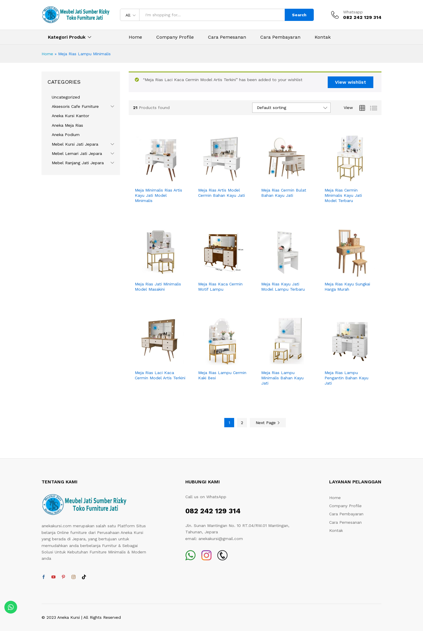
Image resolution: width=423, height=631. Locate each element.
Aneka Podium (66, 134)
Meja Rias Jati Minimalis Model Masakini (158, 287)
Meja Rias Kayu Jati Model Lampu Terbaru (283, 287)
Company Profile (175, 37)
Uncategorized (66, 97)
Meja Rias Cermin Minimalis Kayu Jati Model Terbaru (343, 195)
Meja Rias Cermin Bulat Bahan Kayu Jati (283, 193)
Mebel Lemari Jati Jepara (77, 153)
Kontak (323, 37)
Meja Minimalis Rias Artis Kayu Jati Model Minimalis (158, 195)
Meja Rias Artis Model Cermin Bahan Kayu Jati (221, 193)
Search (299, 14)
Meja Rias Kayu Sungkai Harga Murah (347, 287)
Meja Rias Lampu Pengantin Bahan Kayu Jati (346, 377)
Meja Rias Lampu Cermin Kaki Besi (222, 375)
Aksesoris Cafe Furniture (75, 106)
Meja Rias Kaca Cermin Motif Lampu (220, 287)
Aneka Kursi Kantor (70, 115)
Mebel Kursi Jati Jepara (75, 144)
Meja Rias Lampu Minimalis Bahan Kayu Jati (282, 377)
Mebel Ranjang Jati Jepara (78, 162)
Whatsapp (353, 12)
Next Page (268, 422)
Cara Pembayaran (280, 37)
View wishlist (350, 82)
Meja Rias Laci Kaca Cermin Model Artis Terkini (160, 375)
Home (135, 37)
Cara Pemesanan (227, 37)
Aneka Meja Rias (67, 125)
